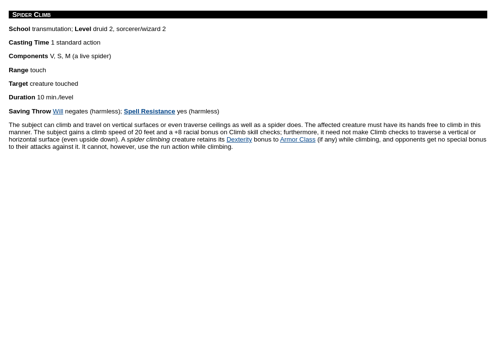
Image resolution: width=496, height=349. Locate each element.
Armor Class (297, 139)
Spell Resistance (149, 111)
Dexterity (239, 139)
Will (58, 111)
